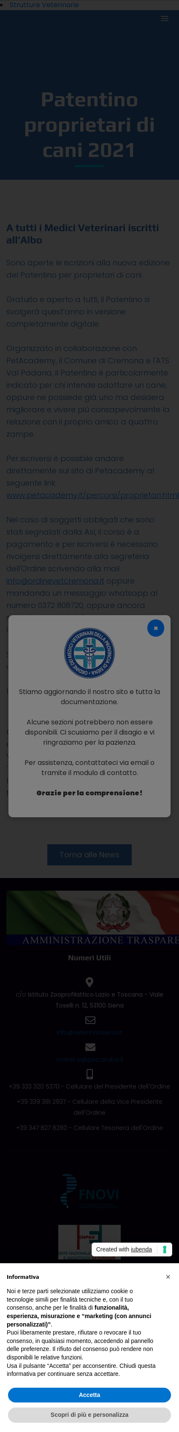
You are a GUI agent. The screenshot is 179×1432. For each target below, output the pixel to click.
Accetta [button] (89, 1394)
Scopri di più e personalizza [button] (89, 1414)
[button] (168, 1276)
